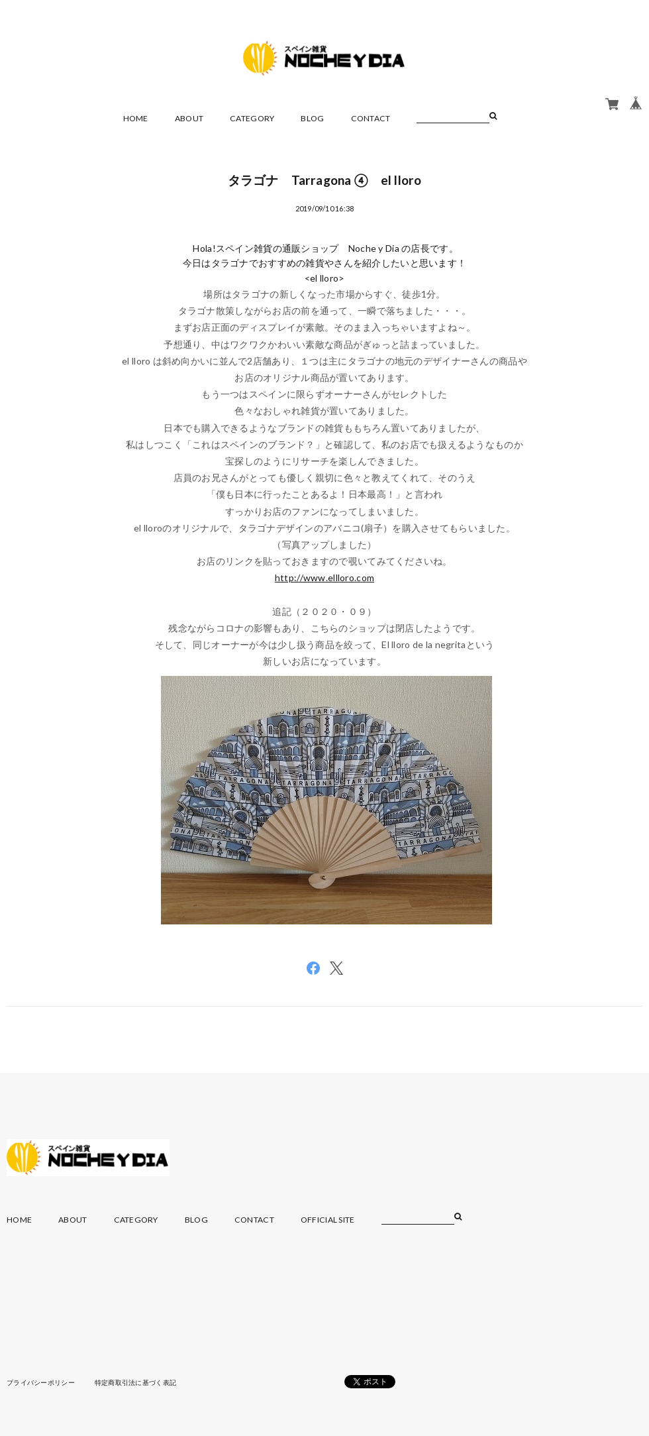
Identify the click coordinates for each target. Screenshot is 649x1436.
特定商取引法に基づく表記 (135, 1382)
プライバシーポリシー (41, 1382)
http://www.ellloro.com (324, 577)
